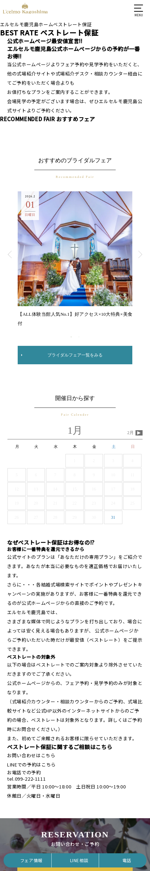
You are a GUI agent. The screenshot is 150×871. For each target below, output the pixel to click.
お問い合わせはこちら (31, 755)
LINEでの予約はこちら (31, 764)
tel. (26, 778)
